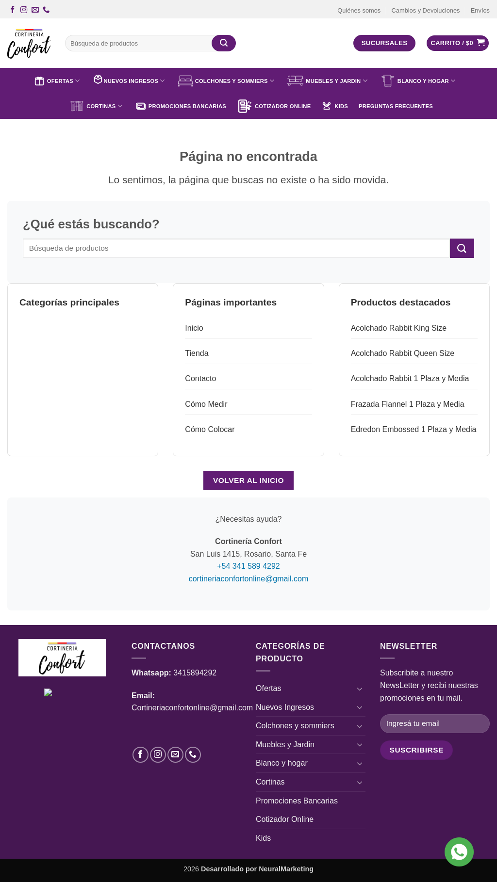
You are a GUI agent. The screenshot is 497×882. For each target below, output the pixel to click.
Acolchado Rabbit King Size (399, 328)
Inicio (194, 328)
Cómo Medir (206, 404)
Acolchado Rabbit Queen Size (402, 353)
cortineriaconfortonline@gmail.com (249, 579)
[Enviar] (224, 43)
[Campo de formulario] (416, 749)
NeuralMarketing (286, 869)
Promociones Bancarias (180, 106)
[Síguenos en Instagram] (23, 10)
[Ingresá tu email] (435, 723)
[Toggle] (359, 688)
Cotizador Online (274, 106)
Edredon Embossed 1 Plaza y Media (414, 429)
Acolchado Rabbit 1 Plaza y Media (410, 378)
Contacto (200, 378)
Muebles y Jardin (327, 81)
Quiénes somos (359, 10)
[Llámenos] (46, 10)
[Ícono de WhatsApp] (459, 851)
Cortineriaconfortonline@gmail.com (192, 708)
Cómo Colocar (209, 429)
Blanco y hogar (418, 81)
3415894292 (194, 673)
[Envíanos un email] (35, 10)
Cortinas (95, 106)
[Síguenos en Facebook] (12, 10)
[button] (458, 43)
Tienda (196, 353)
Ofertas (57, 81)
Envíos (480, 10)
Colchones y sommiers (226, 81)
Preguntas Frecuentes (396, 106)
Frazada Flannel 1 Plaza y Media (407, 404)
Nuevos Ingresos (129, 81)
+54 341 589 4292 (248, 566)
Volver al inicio (248, 480)
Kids (334, 106)
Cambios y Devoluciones (426, 10)
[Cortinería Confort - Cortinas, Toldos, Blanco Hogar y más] (28, 43)
